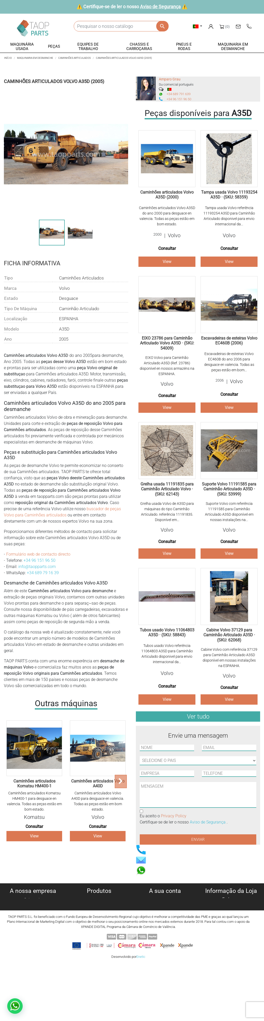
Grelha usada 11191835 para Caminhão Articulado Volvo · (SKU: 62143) (167, 489)
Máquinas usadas (99, 899)
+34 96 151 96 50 (39, 560)
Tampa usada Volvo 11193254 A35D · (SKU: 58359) (229, 195)
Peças (99, 912)
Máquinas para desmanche (99, 905)
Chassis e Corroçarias (99, 924)
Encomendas (165, 905)
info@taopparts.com (37, 566)
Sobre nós (33, 899)
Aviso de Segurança (160, 6)
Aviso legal (33, 918)
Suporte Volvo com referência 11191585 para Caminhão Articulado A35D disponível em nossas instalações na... (229, 511)
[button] (22, 47)
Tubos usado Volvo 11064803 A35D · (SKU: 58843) (167, 632)
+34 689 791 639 (179, 94)
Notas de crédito (165, 912)
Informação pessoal (165, 899)
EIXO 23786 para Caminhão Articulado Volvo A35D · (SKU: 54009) (167, 343)
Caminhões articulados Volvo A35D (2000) (167, 195)
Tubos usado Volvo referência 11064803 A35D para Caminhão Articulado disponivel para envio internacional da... (167, 654)
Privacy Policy (173, 815)
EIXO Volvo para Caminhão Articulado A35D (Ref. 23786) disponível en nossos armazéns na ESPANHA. (167, 366)
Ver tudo (198, 716)
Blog (33, 943)
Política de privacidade (33, 912)
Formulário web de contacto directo (38, 554)
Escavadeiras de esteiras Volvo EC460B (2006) (229, 340)
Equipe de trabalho (99, 918)
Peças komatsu (99, 936)
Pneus (99, 930)
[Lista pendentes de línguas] (198, 26)
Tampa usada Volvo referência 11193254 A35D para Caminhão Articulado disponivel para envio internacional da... (229, 216)
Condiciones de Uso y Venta (33, 924)
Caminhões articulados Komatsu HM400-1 (34, 783)
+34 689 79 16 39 (43, 572)
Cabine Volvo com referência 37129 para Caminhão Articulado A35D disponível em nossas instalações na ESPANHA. (229, 657)
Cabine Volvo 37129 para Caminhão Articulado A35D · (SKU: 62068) (229, 635)
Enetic (140, 1013)
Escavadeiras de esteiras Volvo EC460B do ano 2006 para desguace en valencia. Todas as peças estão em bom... (229, 362)
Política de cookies (33, 905)
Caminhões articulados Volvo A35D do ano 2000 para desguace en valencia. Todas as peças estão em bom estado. (167, 216)
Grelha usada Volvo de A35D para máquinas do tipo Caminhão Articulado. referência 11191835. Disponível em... (167, 511)
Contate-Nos (33, 936)
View (34, 836)
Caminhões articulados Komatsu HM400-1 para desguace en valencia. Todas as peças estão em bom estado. (34, 801)
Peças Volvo (99, 943)
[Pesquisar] (121, 26)
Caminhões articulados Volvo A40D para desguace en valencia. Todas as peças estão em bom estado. (97, 801)
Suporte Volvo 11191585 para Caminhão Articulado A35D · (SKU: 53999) (229, 489)
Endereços (165, 918)
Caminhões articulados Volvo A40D (98, 783)
